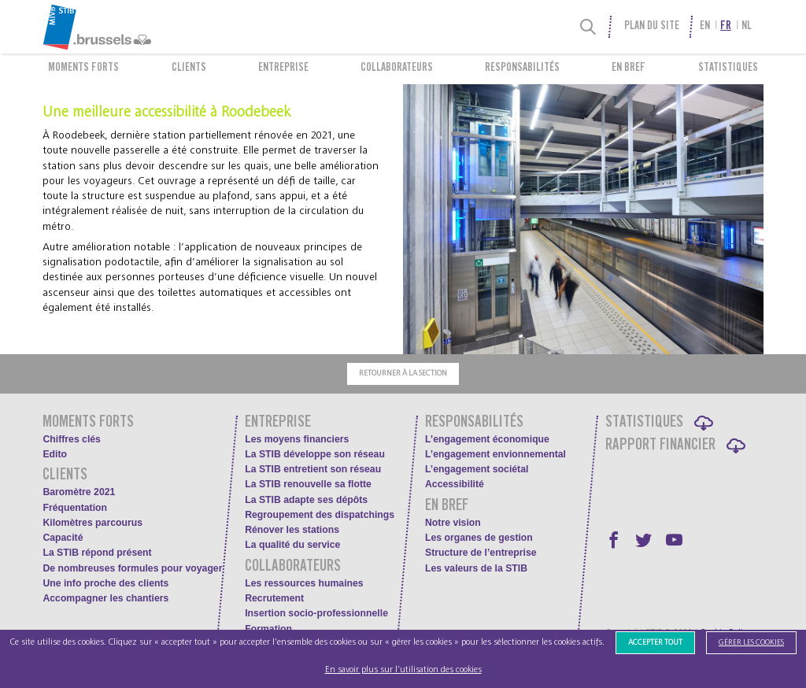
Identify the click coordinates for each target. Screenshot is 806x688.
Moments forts (83, 68)
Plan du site (651, 26)
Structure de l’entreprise (481, 552)
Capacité (63, 537)
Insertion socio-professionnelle (316, 613)
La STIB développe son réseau (315, 454)
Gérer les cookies (751, 642)
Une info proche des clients (105, 583)
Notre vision (453, 522)
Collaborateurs (396, 68)
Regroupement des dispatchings (319, 514)
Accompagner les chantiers (105, 598)
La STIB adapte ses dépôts (306, 499)
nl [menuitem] (746, 26)
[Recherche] (588, 27)
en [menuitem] (705, 26)
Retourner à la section (403, 373)
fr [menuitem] (725, 26)
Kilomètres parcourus (92, 522)
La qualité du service (292, 544)
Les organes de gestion (479, 537)
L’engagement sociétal (476, 469)
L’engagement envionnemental (495, 454)
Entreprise (283, 68)
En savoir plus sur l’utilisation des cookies (403, 669)
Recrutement (274, 598)
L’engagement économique (487, 439)
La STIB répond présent (97, 552)
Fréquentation (75, 507)
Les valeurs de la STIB (476, 568)
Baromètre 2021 (79, 492)
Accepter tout (655, 642)
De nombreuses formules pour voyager (132, 568)
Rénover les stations (292, 529)
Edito (55, 454)
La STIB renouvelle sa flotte (308, 484)
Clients (189, 68)
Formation (268, 628)
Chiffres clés (72, 439)
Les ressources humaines (304, 583)
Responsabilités (522, 68)
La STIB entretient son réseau (313, 469)
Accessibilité (454, 484)
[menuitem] (131, 27)
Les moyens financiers (297, 439)
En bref (628, 68)
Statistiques (728, 68)
